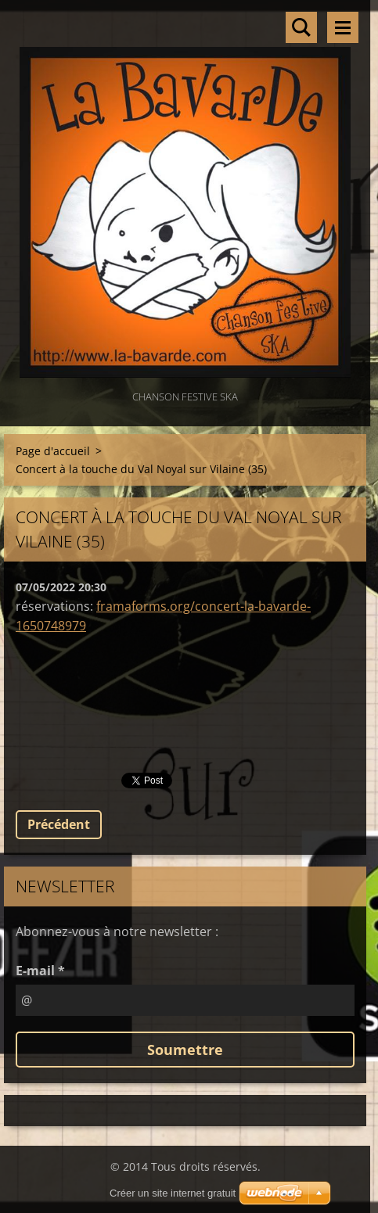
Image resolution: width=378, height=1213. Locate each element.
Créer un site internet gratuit (173, 1193)
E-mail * (40, 970)
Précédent (58, 824)
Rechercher (301, 27)
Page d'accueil (53, 450)
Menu (342, 27)
